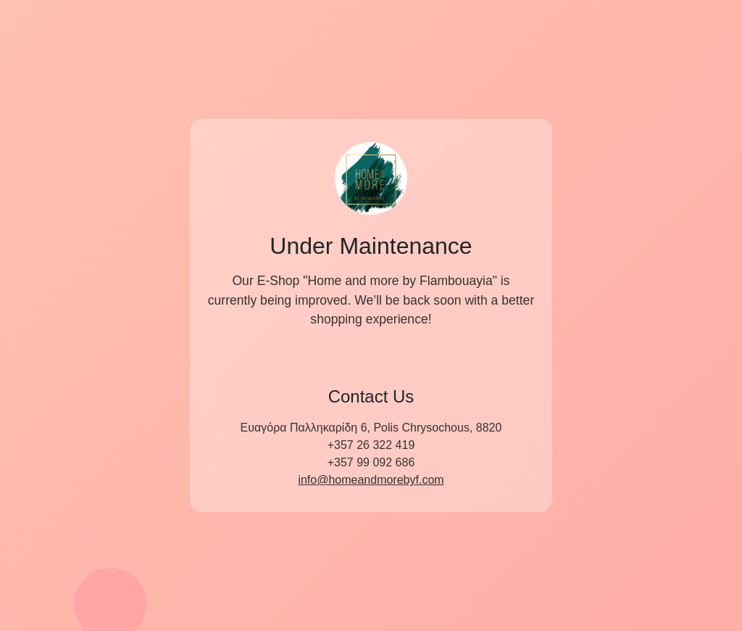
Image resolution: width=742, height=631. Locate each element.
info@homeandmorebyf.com (370, 480)
